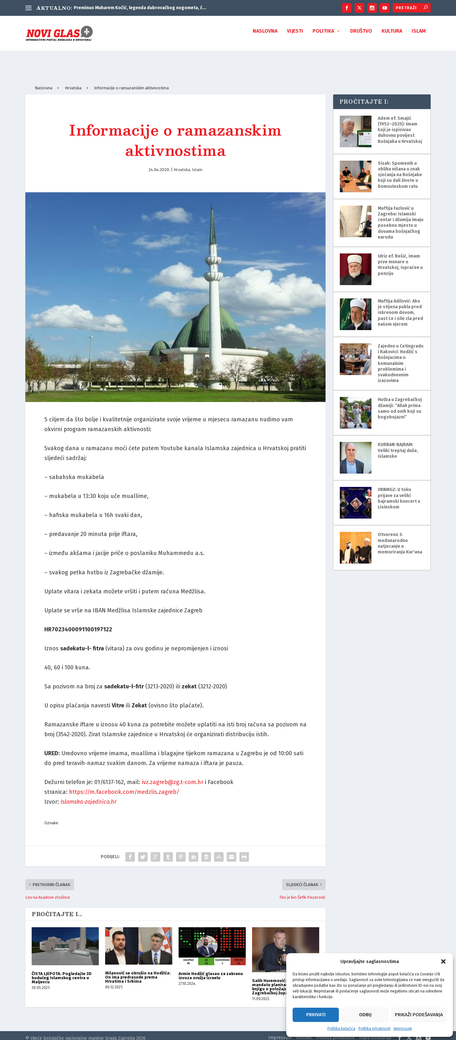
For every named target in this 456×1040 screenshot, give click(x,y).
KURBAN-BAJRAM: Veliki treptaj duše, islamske (398, 444)
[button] (443, 961)
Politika (323, 35)
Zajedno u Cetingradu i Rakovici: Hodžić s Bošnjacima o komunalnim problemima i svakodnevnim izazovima (400, 358)
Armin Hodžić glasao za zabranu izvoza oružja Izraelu (211, 970)
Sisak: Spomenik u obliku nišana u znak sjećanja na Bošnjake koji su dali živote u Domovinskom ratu (400, 169)
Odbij (365, 1015)
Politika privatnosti (374, 1028)
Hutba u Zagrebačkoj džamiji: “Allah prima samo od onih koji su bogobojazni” (400, 402)
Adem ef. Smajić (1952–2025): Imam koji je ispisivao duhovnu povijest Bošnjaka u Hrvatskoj (400, 124)
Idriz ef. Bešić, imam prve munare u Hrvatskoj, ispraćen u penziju (400, 259)
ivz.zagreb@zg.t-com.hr (172, 776)
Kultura (392, 35)
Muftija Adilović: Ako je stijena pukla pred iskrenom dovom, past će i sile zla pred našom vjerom (400, 307)
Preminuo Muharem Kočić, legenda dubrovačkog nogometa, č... (140, 7)
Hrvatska (182, 164)
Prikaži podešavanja (419, 1015)
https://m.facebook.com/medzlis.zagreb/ (124, 786)
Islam (419, 35)
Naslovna (265, 35)
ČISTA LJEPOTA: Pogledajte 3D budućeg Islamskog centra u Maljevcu (62, 972)
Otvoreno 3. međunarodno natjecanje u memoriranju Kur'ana (400, 537)
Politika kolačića (341, 1028)
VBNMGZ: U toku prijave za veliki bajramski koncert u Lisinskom (399, 492)
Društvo (361, 35)
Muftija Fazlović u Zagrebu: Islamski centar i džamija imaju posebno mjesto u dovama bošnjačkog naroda (400, 217)
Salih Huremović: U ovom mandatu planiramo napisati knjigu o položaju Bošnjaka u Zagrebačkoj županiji (281, 981)
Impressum (403, 1028)
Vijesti (295, 35)
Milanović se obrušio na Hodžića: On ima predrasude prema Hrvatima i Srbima (138, 971)
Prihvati (316, 1015)
